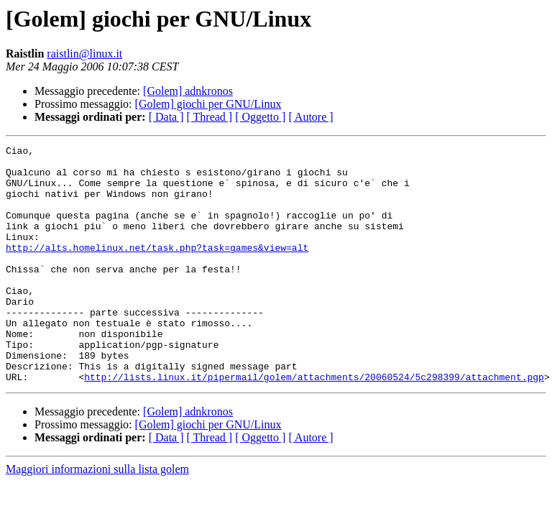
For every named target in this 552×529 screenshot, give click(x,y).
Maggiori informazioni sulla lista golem (97, 516)
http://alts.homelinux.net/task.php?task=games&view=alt (157, 268)
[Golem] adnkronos (188, 91)
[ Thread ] (210, 117)
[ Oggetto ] (260, 117)
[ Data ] (166, 117)
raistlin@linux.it (84, 53)
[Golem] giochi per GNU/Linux (208, 104)
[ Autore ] (310, 117)
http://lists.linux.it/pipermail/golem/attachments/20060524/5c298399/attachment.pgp (314, 424)
